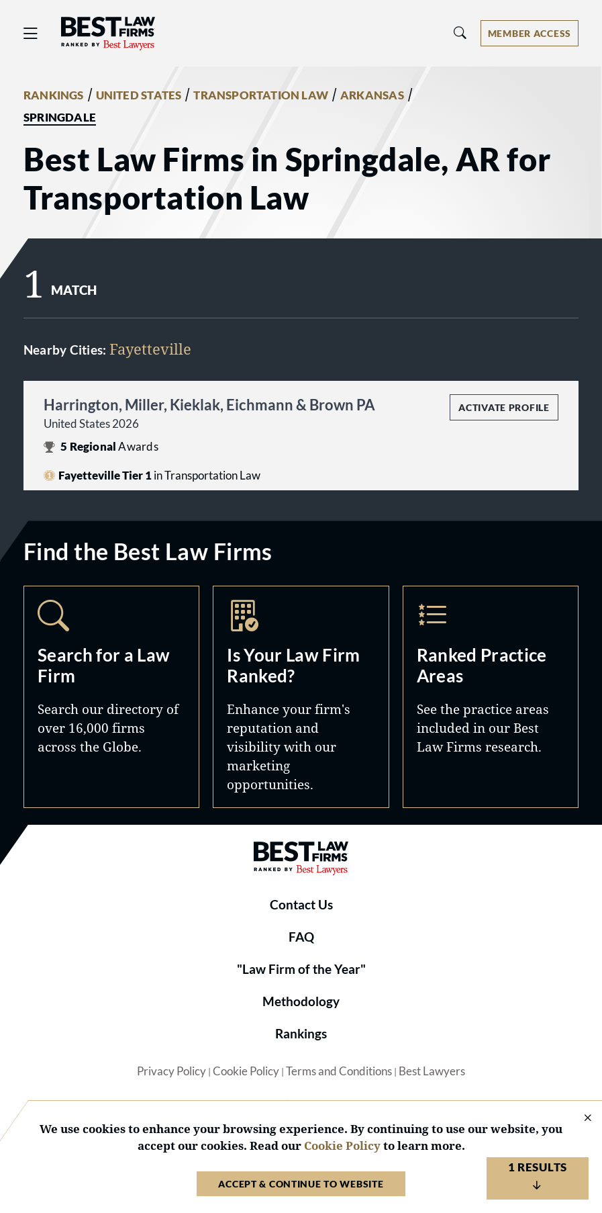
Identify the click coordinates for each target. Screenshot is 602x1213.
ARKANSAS (372, 95)
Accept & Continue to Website (300, 1183)
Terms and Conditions (339, 1071)
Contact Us (301, 904)
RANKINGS (53, 95)
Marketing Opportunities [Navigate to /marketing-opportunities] (300, 696)
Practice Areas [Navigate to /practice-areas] (490, 696)
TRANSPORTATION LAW (260, 95)
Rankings (301, 1033)
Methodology (301, 1001)
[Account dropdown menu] (530, 33)
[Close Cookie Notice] (579, 1118)
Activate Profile (503, 407)
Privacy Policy (171, 1071)
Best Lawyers (432, 1071)
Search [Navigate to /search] (111, 696)
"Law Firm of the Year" (301, 969)
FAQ (301, 937)
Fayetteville (150, 349)
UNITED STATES (139, 95)
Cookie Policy (246, 1071)
